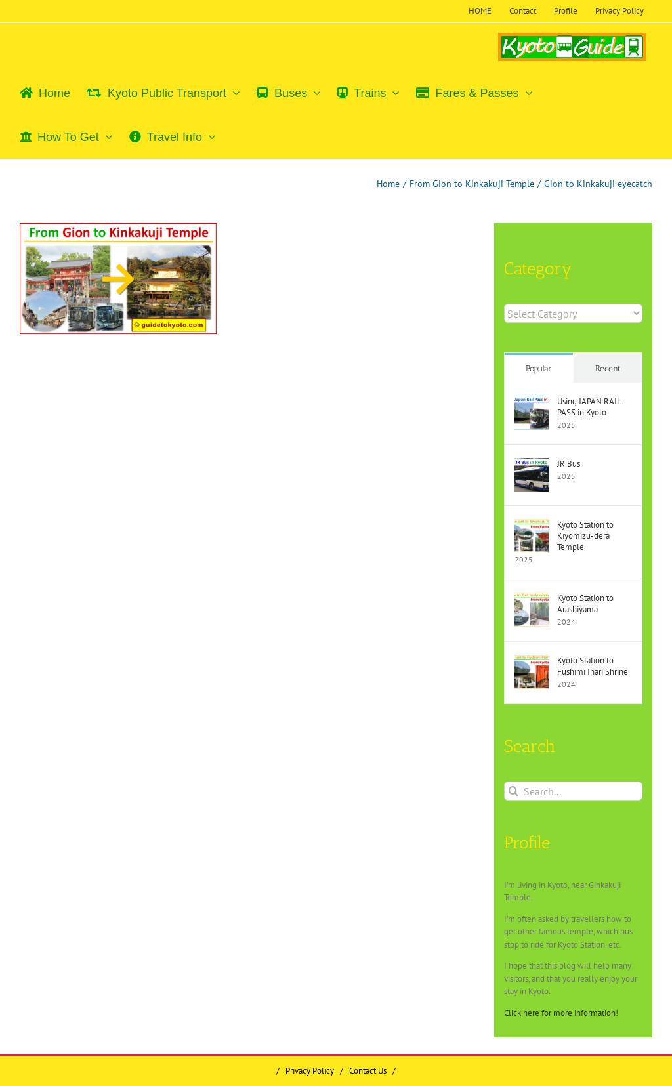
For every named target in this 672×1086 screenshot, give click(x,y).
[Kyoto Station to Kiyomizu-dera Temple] (531, 525)
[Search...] (573, 791)
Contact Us (368, 1070)
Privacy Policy (309, 1070)
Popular (539, 368)
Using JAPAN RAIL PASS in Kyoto (589, 407)
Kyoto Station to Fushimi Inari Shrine (592, 666)
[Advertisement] (130, 440)
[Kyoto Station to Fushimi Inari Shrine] (531, 661)
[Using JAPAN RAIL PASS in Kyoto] (531, 401)
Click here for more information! (561, 1012)
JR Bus (568, 463)
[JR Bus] (531, 464)
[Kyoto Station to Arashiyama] (531, 598)
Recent (608, 368)
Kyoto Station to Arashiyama (585, 604)
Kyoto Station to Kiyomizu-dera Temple (585, 536)
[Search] (513, 791)
